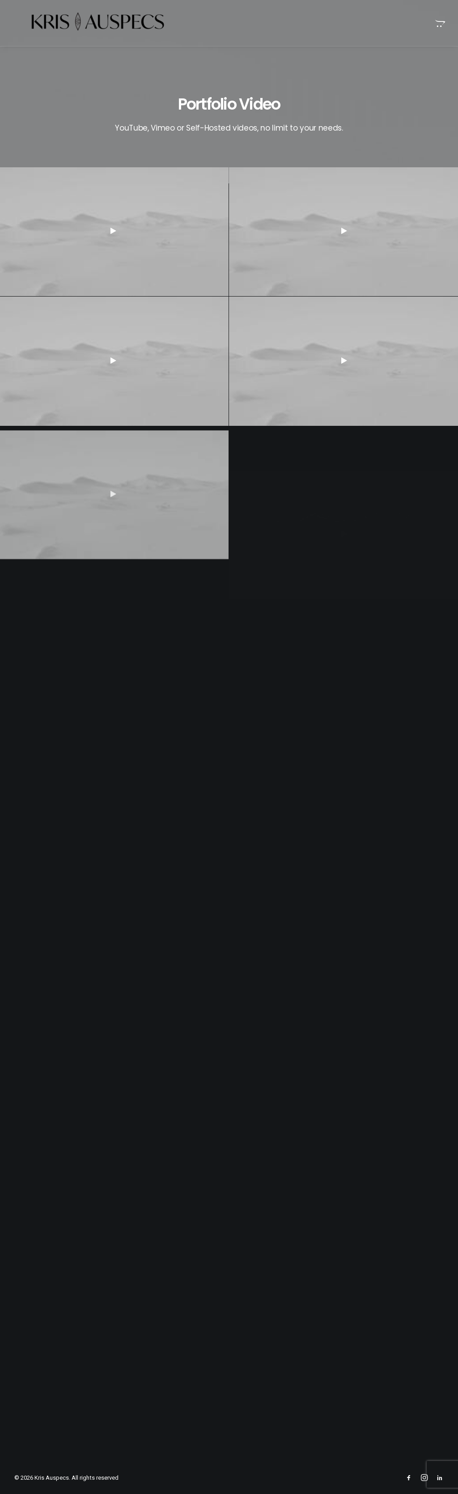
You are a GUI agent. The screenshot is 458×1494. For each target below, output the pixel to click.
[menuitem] (439, 23)
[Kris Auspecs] (81, 23)
